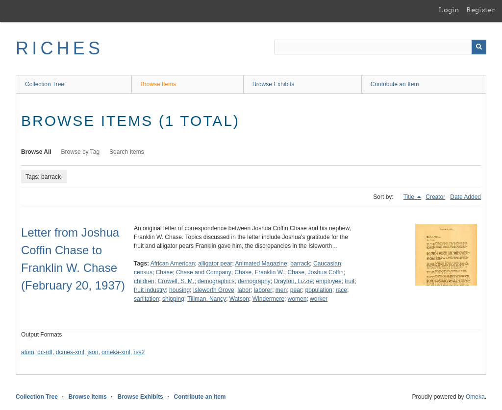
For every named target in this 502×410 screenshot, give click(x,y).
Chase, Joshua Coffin (316, 272)
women (297, 298)
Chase (164, 272)
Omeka (475, 396)
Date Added (465, 196)
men (281, 290)
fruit (349, 281)
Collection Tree (44, 84)
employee (329, 281)
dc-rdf (44, 352)
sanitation (146, 298)
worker (318, 298)
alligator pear (215, 263)
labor (244, 290)
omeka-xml (115, 352)
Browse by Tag (80, 151)
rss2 (139, 352)
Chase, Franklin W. (259, 272)
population (318, 290)
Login (449, 10)
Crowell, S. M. (176, 281)
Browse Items (158, 84)
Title (409, 196)
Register (480, 10)
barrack (300, 263)
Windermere (268, 298)
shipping (173, 298)
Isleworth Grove (213, 290)
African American (173, 263)
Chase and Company (203, 272)
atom (27, 352)
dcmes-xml (70, 352)
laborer (263, 290)
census (143, 272)
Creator (435, 196)
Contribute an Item (395, 84)
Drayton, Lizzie (293, 281)
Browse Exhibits (273, 84)
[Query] (380, 47)
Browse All (36, 151)
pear (296, 290)
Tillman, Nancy (206, 298)
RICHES (59, 48)
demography (254, 281)
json (92, 352)
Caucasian (327, 263)
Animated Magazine (261, 263)
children (144, 281)
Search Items (126, 151)
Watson (239, 298)
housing (179, 290)
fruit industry (150, 290)
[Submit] (479, 47)
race (341, 290)
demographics (216, 281)
